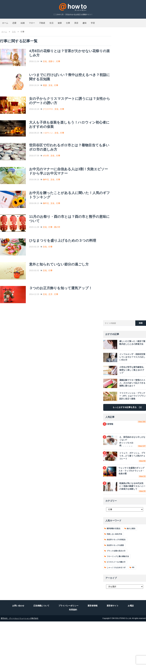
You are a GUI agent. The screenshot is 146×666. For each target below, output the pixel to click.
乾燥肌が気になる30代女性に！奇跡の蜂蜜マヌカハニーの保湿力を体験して (124, 532)
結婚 (33, 21)
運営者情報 (124, 471)
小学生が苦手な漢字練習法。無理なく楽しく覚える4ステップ (124, 418)
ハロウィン (57, 144)
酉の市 (66, 256)
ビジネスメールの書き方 (116, 606)
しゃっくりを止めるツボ (116, 612)
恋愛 (21, 21)
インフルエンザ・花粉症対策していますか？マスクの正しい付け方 (123, 405)
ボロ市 (55, 171)
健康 (88, 21)
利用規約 (73, 654)
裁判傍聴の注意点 (113, 573)
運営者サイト (113, 650)
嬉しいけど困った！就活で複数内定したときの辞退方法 (123, 392)
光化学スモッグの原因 (115, 590)
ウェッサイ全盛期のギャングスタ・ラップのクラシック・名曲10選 (124, 518)
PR (133, 612)
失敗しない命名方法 (114, 579)
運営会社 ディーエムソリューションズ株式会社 (19, 663)
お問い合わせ (18, 650)
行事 (67, 59)
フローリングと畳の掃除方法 (118, 601)
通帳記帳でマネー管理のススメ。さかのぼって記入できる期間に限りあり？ (123, 431)
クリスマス (57, 116)
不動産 (61, 21)
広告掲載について (41, 650)
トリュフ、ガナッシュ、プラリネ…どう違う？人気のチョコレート (124, 504)
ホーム (7, 21)
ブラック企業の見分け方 (116, 595)
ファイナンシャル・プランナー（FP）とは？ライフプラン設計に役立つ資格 (124, 444)
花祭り (61, 59)
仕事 (100, 21)
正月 (60, 338)
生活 (75, 21)
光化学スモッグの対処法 (116, 584)
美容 (113, 21)
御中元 (55, 200)
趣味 (125, 21)
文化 (54, 59)
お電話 (131, 650)
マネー (47, 21)
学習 (138, 21)
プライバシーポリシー (68, 650)
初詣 (54, 87)
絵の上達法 (131, 573)
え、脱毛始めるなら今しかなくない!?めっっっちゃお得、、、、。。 (124, 489)
